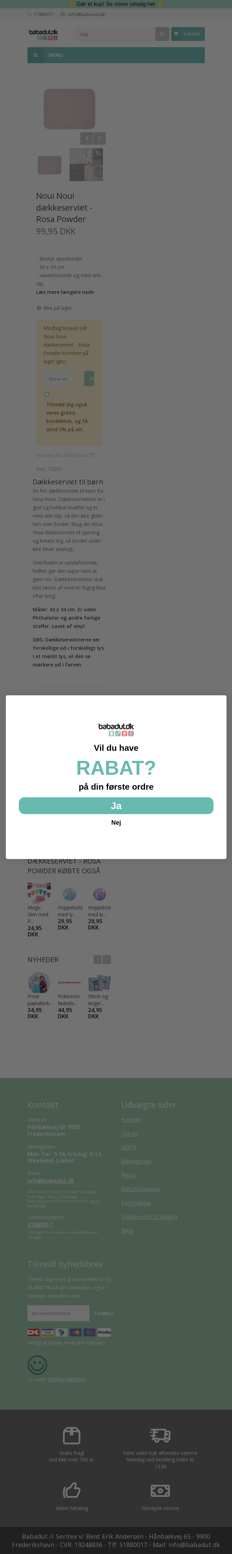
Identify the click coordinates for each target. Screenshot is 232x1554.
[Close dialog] (219, 702)
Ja (116, 805)
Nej (116, 821)
